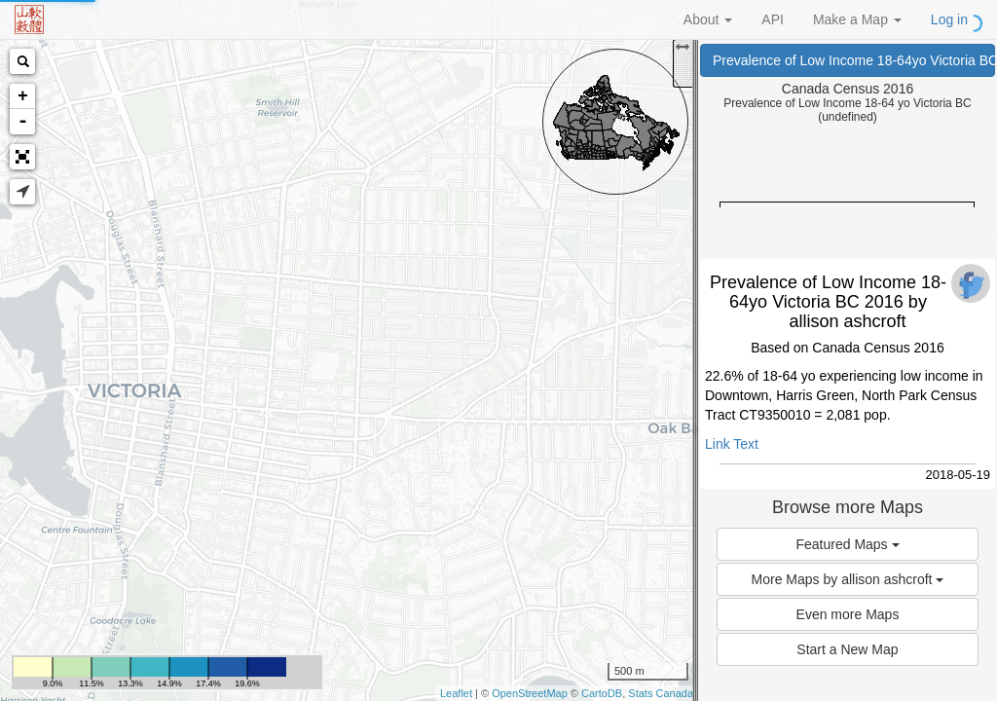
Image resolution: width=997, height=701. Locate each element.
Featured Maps (847, 544)
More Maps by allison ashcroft (848, 579)
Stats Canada (660, 693)
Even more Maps (848, 614)
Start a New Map (847, 649)
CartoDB (601, 693)
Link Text (731, 444)
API (772, 19)
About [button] (707, 19)
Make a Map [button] (857, 19)
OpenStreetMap (530, 693)
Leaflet (456, 693)
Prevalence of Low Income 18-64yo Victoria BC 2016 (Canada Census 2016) (854, 60)
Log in (949, 19)
